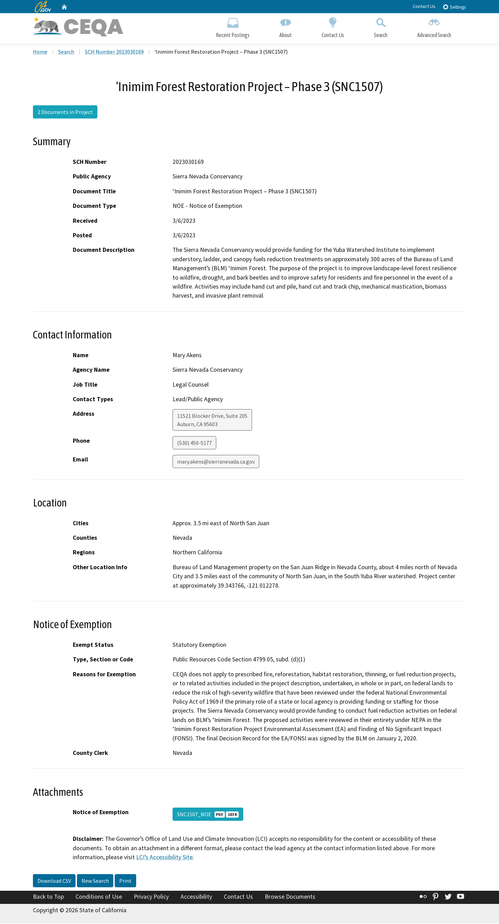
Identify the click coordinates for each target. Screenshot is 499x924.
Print (125, 881)
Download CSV (54, 881)
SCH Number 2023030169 (114, 52)
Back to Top (48, 897)
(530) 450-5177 (194, 443)
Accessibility (196, 897)
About (285, 27)
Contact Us (424, 6)
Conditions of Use (99, 897)
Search (381, 27)
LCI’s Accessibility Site (164, 858)
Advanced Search (434, 27)
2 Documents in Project (65, 112)
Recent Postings (233, 27)
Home (40, 52)
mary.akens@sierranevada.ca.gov (216, 462)
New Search (95, 881)
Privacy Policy (151, 897)
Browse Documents (290, 897)
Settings (454, 6)
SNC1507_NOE (208, 815)
